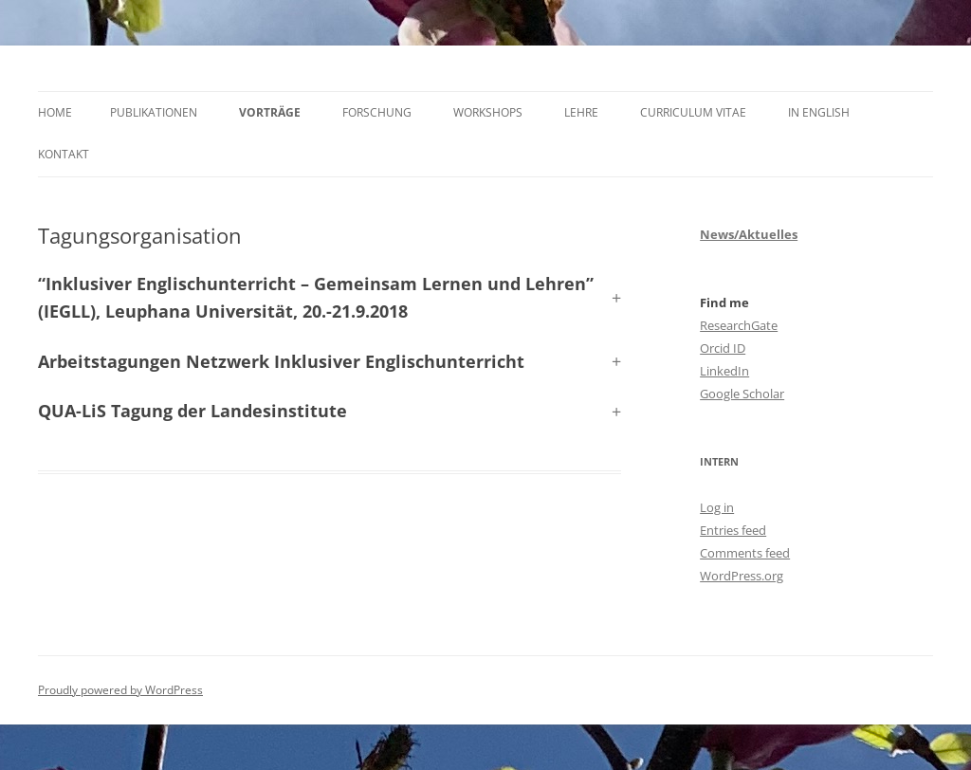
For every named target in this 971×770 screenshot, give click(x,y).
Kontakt (63, 154)
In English (819, 112)
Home (55, 112)
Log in (717, 507)
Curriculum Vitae (693, 112)
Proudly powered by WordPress (120, 690)
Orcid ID (722, 348)
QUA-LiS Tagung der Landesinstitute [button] (192, 410)
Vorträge (270, 112)
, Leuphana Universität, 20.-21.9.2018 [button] (316, 297)
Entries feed (733, 530)
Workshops (487, 112)
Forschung (377, 112)
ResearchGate (739, 325)
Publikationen (153, 112)
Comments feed (745, 552)
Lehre (581, 112)
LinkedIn (724, 370)
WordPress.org (741, 575)
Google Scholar (742, 393)
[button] (329, 362)
